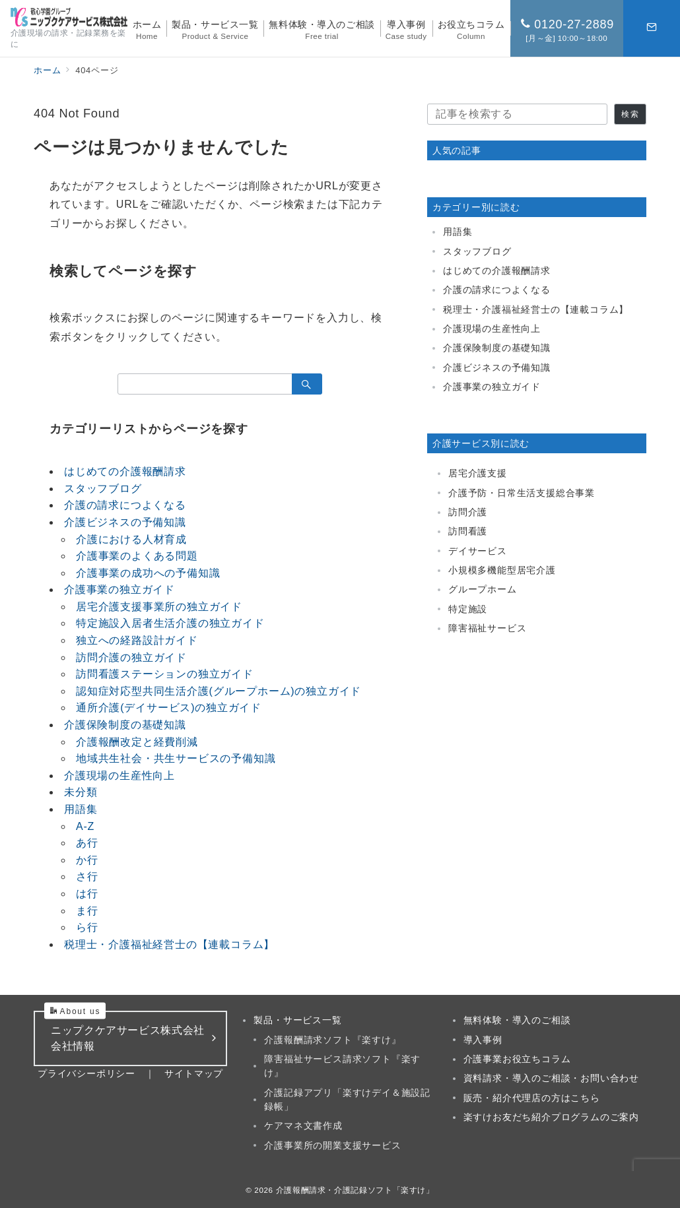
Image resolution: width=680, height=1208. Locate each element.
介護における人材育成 (131, 539)
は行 (87, 893)
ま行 (87, 910)
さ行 (87, 876)
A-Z (85, 826)
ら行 (87, 927)
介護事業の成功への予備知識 (148, 573)
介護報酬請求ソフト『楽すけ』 (332, 1039)
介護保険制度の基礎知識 (125, 724)
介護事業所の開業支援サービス (332, 1145)
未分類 (80, 792)
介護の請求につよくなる (125, 505)
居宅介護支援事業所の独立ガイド (159, 606)
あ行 (87, 842)
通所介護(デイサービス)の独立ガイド (168, 707)
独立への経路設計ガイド (137, 640)
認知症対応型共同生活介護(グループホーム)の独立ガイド (218, 691)
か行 (87, 860)
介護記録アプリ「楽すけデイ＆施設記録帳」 (347, 1099)
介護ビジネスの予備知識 (125, 522)
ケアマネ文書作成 (303, 1125)
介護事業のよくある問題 (137, 555)
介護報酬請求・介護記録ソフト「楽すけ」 (355, 1190)
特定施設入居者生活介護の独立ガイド (170, 623)
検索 (629, 114)
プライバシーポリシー (86, 1073)
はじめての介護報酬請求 (125, 471)
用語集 (80, 809)
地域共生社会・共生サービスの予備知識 (175, 758)
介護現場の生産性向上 (119, 775)
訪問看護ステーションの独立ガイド (165, 674)
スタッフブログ (103, 488)
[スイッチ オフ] (651, 28)
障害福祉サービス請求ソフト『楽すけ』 (342, 1066)
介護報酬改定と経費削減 (137, 741)
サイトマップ (193, 1073)
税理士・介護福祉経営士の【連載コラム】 (169, 944)
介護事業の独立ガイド (119, 589)
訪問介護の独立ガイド (131, 657)
